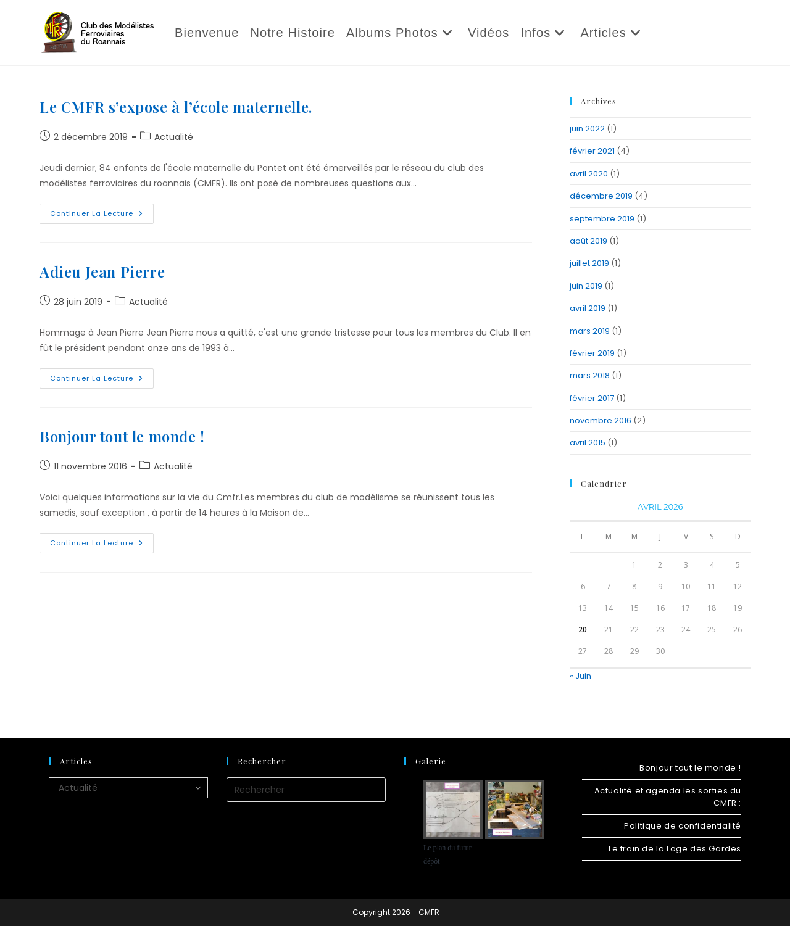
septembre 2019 (602, 219)
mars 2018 (590, 375)
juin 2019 (586, 286)
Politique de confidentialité (682, 826)
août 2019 (588, 241)
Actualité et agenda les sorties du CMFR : (667, 797)
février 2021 (592, 151)
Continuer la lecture (102, 216)
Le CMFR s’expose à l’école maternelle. (176, 107)
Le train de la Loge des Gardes (675, 848)
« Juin (580, 676)
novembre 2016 (600, 420)
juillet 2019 (589, 263)
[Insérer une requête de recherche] (306, 789)
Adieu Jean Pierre (102, 271)
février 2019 (592, 353)
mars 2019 (590, 331)
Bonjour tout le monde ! (122, 436)
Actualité (173, 137)
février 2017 (592, 398)
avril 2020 (589, 174)
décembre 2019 (601, 196)
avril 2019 (587, 308)
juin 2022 (587, 128)
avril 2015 (587, 443)
